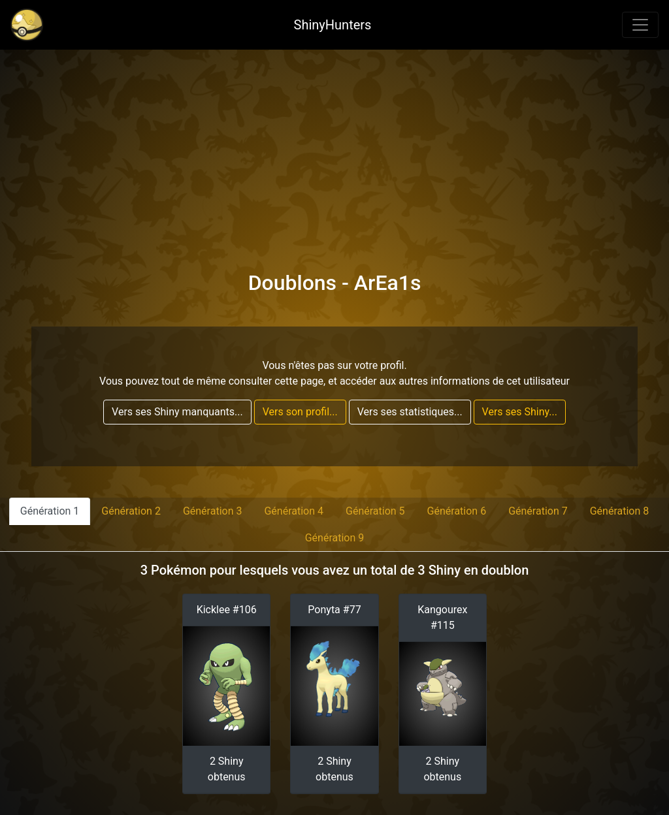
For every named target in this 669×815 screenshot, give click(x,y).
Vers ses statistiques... (410, 412)
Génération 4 (293, 511)
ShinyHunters (333, 25)
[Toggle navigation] (640, 25)
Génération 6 (457, 511)
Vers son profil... (300, 412)
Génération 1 (50, 511)
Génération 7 (538, 511)
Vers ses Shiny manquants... (177, 412)
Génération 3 (212, 511)
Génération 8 (619, 511)
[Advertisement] (334, 147)
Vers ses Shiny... (519, 412)
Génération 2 (131, 511)
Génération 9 (335, 538)
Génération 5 (375, 511)
